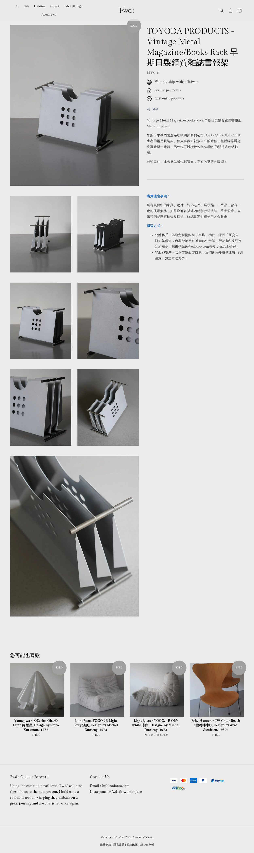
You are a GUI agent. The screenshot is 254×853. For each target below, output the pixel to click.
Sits (26, 6)
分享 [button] (152, 109)
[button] (221, 10)
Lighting (40, 6)
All (18, 6)
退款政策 (132, 844)
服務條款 (105, 844)
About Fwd (49, 14)
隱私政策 (119, 844)
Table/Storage (73, 6)
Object (54, 6)
